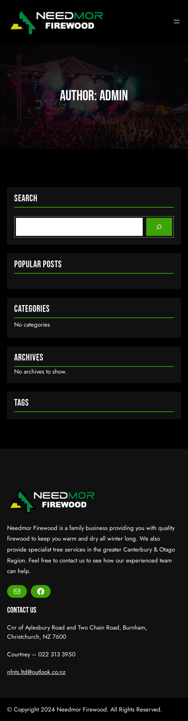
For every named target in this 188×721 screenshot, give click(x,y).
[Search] (159, 227)
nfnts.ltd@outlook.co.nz (36, 672)
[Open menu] (176, 21)
